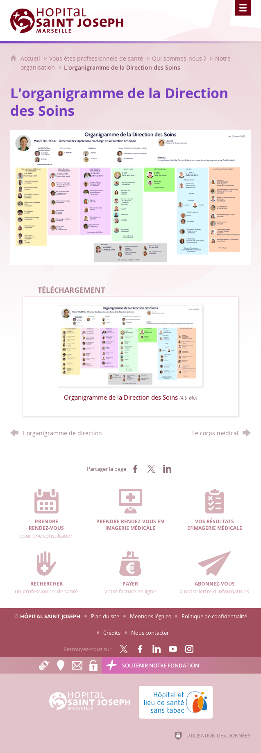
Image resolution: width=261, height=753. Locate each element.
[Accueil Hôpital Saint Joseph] (71, 20)
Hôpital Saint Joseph (50, 616)
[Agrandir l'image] (130, 196)
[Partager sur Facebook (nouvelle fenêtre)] (135, 469)
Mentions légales (150, 616)
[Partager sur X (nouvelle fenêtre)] (151, 469)
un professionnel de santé (47, 573)
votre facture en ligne (131, 573)
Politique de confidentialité (214, 616)
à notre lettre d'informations (215, 573)
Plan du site (105, 616)
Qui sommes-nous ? (179, 58)
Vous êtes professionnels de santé (96, 58)
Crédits (111, 632)
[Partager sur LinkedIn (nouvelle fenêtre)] (167, 469)
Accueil (31, 58)
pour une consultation (47, 514)
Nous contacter (150, 632)
